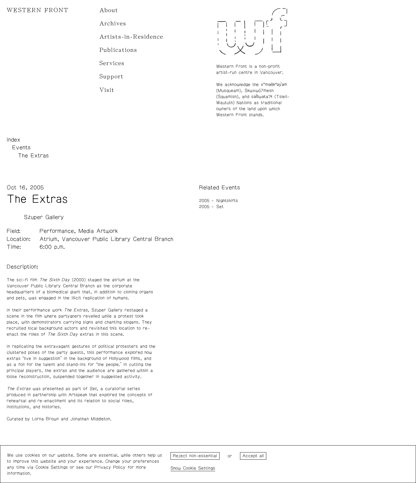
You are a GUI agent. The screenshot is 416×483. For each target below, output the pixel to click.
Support (112, 76)
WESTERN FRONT (38, 10)
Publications (118, 50)
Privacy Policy (109, 467)
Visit (107, 90)
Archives (113, 23)
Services (112, 63)
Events (21, 147)
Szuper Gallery (44, 217)
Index (13, 140)
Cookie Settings (199, 468)
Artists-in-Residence (131, 37)
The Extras (33, 155)
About (109, 10)
